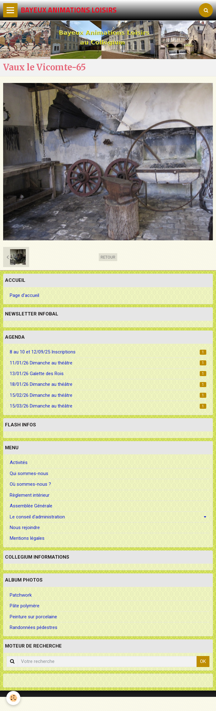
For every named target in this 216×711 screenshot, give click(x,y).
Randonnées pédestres (33, 627)
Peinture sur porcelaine (33, 617)
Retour (108, 257)
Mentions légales (27, 538)
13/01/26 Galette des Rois (108, 373)
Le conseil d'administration (37, 517)
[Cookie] (13, 698)
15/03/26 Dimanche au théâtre (108, 406)
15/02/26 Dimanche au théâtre (108, 395)
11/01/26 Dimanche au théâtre (108, 363)
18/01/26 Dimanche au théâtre (108, 384)
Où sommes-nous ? (30, 484)
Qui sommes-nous (29, 473)
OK (203, 661)
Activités (19, 462)
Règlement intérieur (30, 495)
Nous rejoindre (25, 527)
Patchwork (21, 595)
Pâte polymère (25, 606)
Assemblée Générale (31, 506)
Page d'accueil (24, 295)
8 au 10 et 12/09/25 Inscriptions (108, 352)
